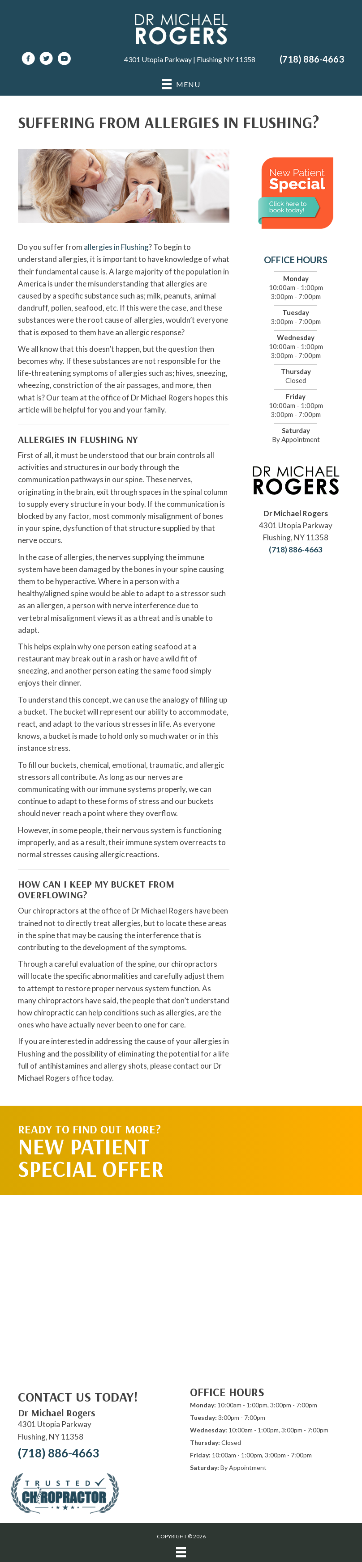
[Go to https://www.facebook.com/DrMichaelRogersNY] (28, 59)
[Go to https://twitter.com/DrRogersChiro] (46, 59)
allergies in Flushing (116, 247)
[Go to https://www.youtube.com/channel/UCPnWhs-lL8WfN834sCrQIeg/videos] (64, 59)
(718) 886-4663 (312, 59)
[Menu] (181, 1552)
